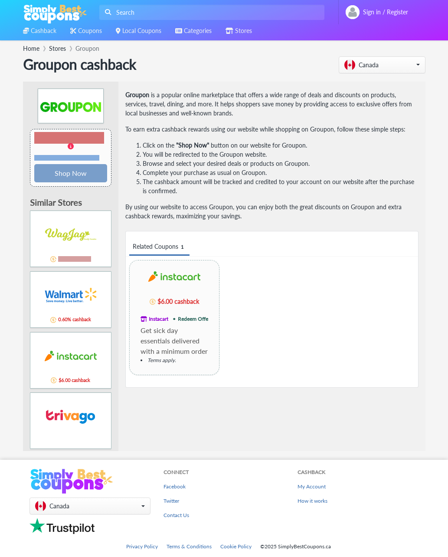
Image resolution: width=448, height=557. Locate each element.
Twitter (171, 501)
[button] (382, 64)
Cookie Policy (236, 546)
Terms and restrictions (66, 158)
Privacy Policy (142, 546)
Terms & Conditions (189, 546)
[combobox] (210, 12)
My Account (312, 486)
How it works (312, 501)
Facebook (175, 486)
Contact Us (176, 515)
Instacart (158, 319)
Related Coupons (159, 247)
